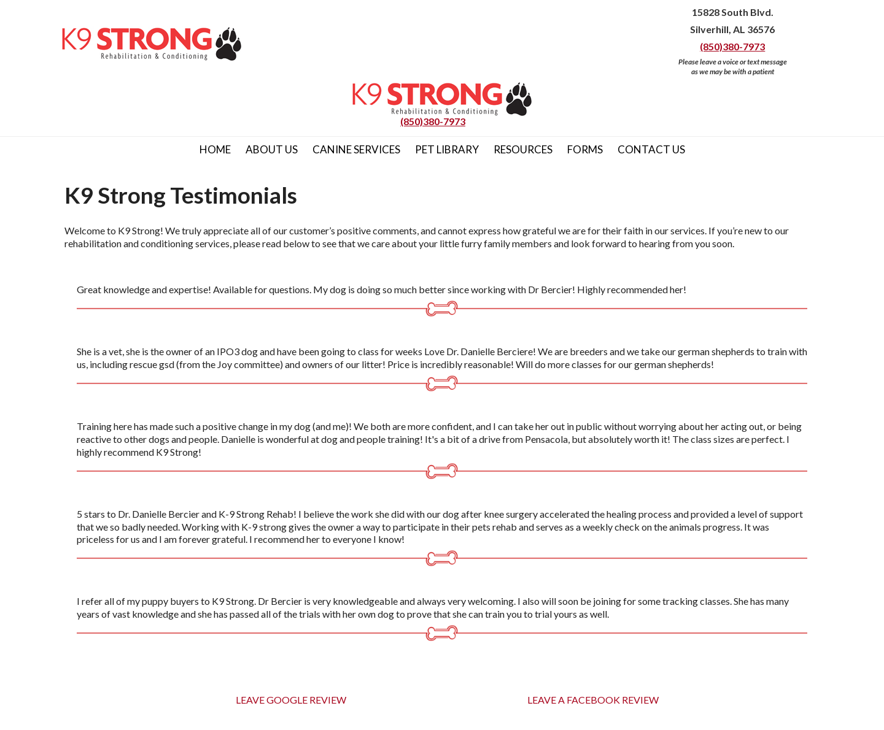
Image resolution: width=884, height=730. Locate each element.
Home (215, 149)
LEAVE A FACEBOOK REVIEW (593, 699)
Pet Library (447, 149)
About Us (272, 149)
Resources (523, 149)
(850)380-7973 (732, 46)
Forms (585, 149)
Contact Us (651, 149)
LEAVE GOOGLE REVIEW (291, 699)
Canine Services (356, 149)
